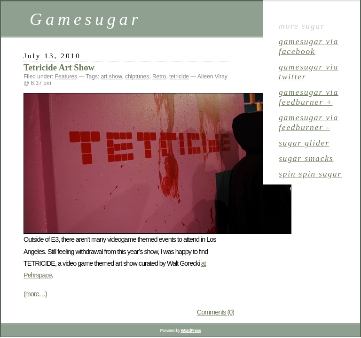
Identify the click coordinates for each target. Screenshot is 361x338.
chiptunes (137, 76)
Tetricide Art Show (59, 67)
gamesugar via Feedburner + (308, 97)
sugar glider (304, 142)
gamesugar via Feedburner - (308, 122)
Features (66, 76)
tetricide (179, 76)
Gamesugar (85, 19)
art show (111, 76)
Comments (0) (215, 312)
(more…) (35, 294)
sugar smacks (306, 158)
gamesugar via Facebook (308, 46)
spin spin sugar (310, 173)
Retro (159, 76)
